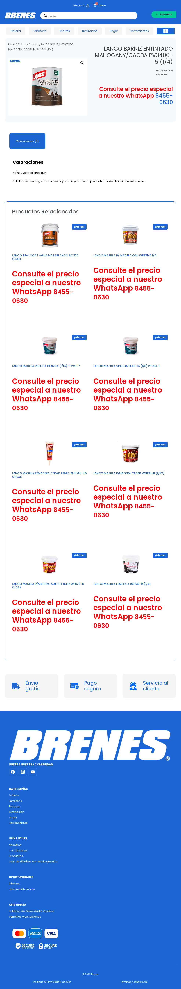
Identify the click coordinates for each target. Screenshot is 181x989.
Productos (16, 856)
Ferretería (15, 801)
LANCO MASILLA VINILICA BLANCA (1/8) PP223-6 (126, 366)
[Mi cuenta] (87, 5)
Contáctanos (18, 850)
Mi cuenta (78, 5)
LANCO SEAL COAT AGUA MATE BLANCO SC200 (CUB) (45, 257)
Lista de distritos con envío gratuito (33, 861)
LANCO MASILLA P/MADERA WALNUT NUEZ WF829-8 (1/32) (48, 585)
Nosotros (15, 845)
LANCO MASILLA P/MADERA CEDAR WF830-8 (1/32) (128, 473)
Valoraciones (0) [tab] (27, 141)
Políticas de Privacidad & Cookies (31, 911)
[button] (166, 31)
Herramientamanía (22, 889)
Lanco (34, 44)
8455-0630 (164, 99)
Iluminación (16, 812)
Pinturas (23, 44)
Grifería (14, 795)
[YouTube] (33, 772)
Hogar (13, 817)
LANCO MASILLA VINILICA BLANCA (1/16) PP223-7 (46, 366)
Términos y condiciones (25, 916)
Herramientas (18, 823)
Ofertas (14, 883)
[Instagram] (23, 772)
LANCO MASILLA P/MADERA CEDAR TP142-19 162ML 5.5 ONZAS (49, 475)
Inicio (11, 44)
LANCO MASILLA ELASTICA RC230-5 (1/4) (122, 584)
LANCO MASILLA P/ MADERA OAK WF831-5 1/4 (124, 255)
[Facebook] (13, 772)
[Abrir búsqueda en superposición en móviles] (89, 15)
